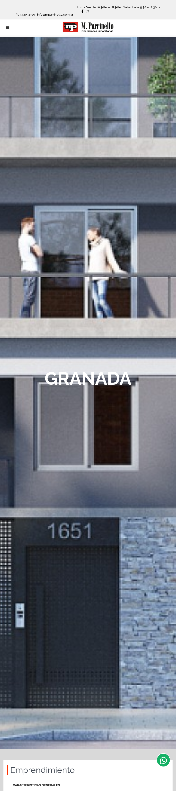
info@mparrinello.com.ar (55, 14)
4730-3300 (28, 14)
